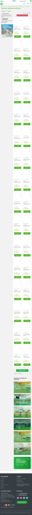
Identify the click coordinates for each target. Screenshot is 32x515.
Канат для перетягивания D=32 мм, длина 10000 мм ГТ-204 (26, 269)
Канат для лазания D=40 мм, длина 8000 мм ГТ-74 (17, 247)
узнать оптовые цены (23, 15)
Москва (5, 507)
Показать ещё (22, 370)
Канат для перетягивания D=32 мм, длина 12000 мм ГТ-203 (26, 357)
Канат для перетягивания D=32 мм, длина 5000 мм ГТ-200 (26, 72)
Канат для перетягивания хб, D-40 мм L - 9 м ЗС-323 (17, 357)
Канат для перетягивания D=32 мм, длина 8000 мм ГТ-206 (26, 182)
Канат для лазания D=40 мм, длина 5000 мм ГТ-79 (17, 94)
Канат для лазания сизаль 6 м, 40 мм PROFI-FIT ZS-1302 (17, 313)
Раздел (4, 11)
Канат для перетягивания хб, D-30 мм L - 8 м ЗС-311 (17, 72)
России (12, 507)
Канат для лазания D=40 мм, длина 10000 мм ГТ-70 (26, 313)
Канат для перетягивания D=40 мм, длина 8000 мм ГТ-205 (26, 225)
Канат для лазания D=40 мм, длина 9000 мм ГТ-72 (17, 269)
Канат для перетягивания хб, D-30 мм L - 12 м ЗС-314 (26, 204)
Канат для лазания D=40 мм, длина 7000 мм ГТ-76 (17, 204)
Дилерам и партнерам (4, 484)
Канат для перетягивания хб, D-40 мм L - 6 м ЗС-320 (17, 182)
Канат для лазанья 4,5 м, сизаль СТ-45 (26, 94)
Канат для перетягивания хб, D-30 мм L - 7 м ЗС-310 (26, 50)
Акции (2, 486)
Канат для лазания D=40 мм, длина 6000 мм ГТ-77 (26, 160)
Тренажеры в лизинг (20, 481)
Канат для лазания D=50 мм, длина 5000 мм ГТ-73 (26, 247)
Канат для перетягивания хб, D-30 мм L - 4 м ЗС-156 (17, 29)
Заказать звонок (22, 502)
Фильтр (9, 11)
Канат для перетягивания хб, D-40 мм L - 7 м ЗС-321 (17, 225)
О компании (3, 478)
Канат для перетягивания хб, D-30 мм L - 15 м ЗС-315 (26, 291)
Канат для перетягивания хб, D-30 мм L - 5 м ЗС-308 (26, 29)
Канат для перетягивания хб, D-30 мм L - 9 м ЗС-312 (17, 116)
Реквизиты (2, 487)
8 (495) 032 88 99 (23, 1)
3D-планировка (19, 480)
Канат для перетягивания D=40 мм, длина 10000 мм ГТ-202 (17, 335)
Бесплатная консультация (21, 478)
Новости (2, 481)
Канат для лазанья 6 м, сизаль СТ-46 (26, 137)
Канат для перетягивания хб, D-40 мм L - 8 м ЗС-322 (17, 291)
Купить (17, 36)
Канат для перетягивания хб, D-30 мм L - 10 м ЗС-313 (17, 160)
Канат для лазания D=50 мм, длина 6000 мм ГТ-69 (26, 335)
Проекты (2, 483)
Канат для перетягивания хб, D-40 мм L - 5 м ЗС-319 (26, 116)
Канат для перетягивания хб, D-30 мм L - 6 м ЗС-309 (17, 50)
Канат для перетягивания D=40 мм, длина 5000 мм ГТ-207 (17, 138)
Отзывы (2, 480)
